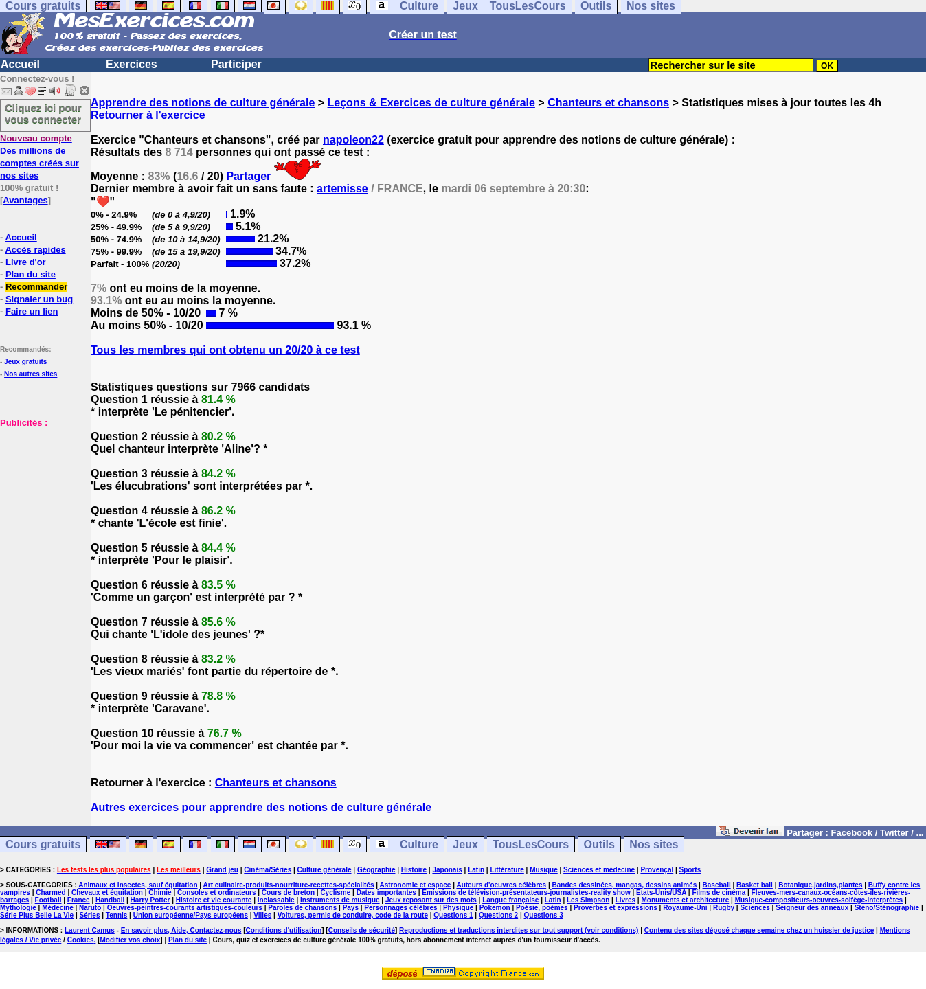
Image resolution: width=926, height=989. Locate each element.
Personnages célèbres (400, 907)
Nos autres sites (30, 374)
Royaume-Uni (685, 907)
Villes (262, 915)
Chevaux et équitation (107, 892)
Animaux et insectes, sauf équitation (137, 885)
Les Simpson (588, 900)
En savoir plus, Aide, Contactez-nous (181, 930)
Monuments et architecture (685, 900)
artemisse (342, 188)
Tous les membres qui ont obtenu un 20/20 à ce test (225, 350)
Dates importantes (386, 892)
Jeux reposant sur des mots (431, 900)
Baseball (717, 885)
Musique (544, 870)
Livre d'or (25, 262)
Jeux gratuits (25, 361)
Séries (89, 915)
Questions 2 (498, 915)
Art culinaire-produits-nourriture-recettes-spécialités (288, 885)
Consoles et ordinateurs (216, 892)
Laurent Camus (90, 930)
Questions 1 (453, 915)
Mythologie (18, 907)
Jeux (465, 844)
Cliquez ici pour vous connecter (43, 113)
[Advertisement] (41, 497)
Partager (248, 176)
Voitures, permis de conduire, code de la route (353, 915)
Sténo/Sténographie (887, 907)
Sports (690, 870)
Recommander (36, 287)
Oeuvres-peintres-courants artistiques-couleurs (184, 907)
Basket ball (754, 885)
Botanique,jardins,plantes (820, 885)
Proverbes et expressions (615, 907)
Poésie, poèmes (542, 907)
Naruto (90, 907)
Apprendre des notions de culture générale (203, 103)
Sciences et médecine (599, 870)
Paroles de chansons (302, 907)
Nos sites (653, 844)
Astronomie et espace (415, 885)
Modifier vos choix (130, 940)
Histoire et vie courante (214, 900)
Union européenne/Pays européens (190, 915)
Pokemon (494, 907)
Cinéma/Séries (267, 870)
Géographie (376, 870)
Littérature (506, 870)
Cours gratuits (42, 844)
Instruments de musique (340, 900)
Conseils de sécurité (361, 930)
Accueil (20, 64)
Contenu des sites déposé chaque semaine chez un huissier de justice (759, 930)
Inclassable (276, 900)
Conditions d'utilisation (284, 930)
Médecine (58, 907)
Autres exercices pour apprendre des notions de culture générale (261, 807)
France (78, 900)
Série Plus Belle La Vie (37, 915)
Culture (419, 844)
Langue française (510, 900)
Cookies (80, 940)
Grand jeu (222, 870)
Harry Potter (150, 900)
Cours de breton (288, 892)
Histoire (414, 870)
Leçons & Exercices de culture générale (431, 103)
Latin (476, 870)
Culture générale (324, 870)
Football (48, 900)
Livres (625, 900)
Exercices (131, 64)
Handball (109, 900)
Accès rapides (35, 250)
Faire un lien (31, 311)
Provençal (656, 870)
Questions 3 (543, 915)
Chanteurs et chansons (608, 103)
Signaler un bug (39, 299)
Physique (458, 907)
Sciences (754, 907)
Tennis (116, 915)
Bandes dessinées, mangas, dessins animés (624, 885)
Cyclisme (335, 892)
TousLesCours (531, 844)
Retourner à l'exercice (148, 115)
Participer (236, 64)
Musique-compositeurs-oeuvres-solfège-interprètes (819, 900)
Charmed (50, 892)
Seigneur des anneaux (812, 907)
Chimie (159, 892)
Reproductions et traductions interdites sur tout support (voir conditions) (518, 930)
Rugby (723, 907)
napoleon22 (353, 140)
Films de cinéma (718, 892)
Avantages (25, 200)
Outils (599, 844)
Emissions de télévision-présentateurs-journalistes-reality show (526, 892)
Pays (351, 907)
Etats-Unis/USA (661, 892)
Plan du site (30, 274)
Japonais (447, 870)
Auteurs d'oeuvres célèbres (501, 885)
